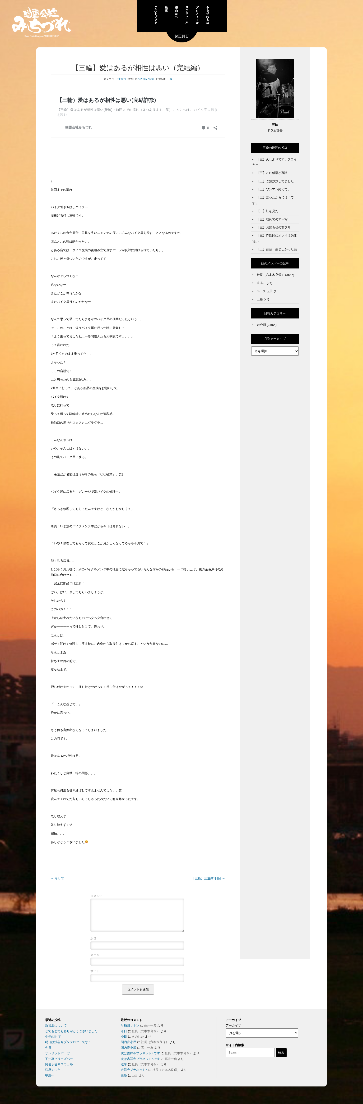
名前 (93, 944)
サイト (95, 976)
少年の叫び (52, 1042)
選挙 (124, 1070)
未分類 (122, 78)
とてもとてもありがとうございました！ (73, 1037)
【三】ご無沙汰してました (275, 181)
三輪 (169, 78)
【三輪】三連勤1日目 (208, 878)
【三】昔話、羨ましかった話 (277, 249)
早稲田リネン (130, 1031)
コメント (96, 896)
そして (57, 878)
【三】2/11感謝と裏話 (272, 173)
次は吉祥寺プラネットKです (140, 1059)
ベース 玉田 (265, 291)
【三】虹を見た (267, 211)
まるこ (261, 283)
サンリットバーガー (59, 1059)
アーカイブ (233, 1031)
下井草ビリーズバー (59, 1064)
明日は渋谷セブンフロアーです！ (68, 1047)
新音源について (56, 1031)
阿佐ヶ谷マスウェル (59, 1070)
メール (95, 960)
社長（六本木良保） (270, 275)
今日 (124, 1037)
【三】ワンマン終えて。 (274, 189)
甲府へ (49, 1081)
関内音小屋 (128, 1047)
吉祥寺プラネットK (134, 1075)
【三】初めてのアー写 (272, 219)
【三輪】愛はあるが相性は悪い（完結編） (138, 68)
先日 (48, 1053)
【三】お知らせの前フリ (274, 227)
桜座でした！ (54, 1075)
